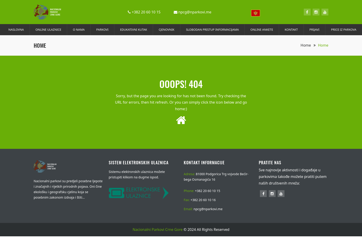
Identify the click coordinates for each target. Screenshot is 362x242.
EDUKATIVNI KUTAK (133, 29)
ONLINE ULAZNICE (48, 29)
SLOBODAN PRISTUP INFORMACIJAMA (212, 29)
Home (308, 45)
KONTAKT (291, 29)
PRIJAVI (314, 29)
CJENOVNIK (166, 29)
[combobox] (257, 12)
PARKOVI (102, 29)
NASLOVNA (16, 29)
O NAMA (79, 29)
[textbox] (257, 13)
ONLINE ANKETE (261, 29)
